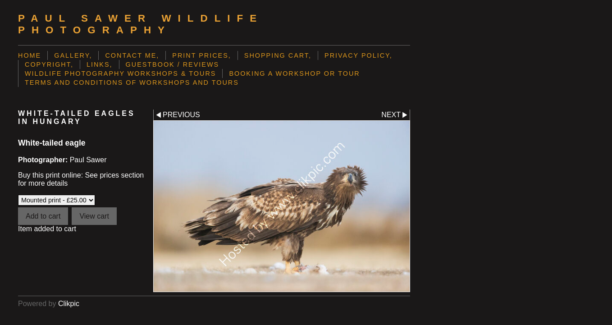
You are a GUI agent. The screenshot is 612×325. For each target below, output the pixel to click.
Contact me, (132, 55)
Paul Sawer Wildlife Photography (140, 24)
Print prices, (201, 55)
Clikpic (68, 303)
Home (29, 55)
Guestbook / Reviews (172, 64)
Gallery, (73, 55)
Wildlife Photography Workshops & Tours (120, 73)
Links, (100, 64)
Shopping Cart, (277, 55)
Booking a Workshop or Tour (294, 73)
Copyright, (49, 64)
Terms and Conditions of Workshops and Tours (132, 82)
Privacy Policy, (358, 55)
